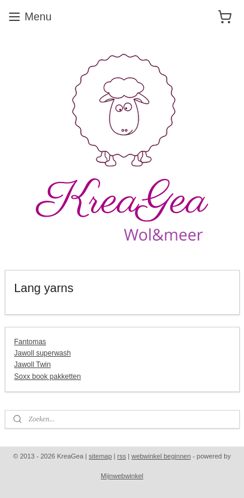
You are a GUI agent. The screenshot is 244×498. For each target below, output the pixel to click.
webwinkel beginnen (161, 456)
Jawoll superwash (42, 353)
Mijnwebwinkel (122, 475)
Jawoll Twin (32, 364)
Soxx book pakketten (47, 376)
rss (122, 456)
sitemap (100, 456)
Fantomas (30, 342)
